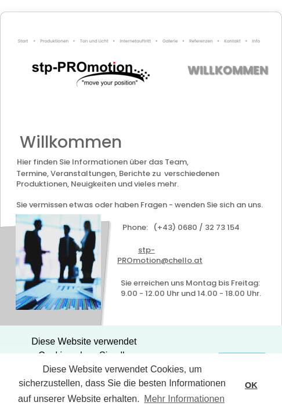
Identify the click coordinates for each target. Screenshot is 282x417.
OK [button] (251, 385)
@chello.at (223, 260)
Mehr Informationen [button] (184, 399)
